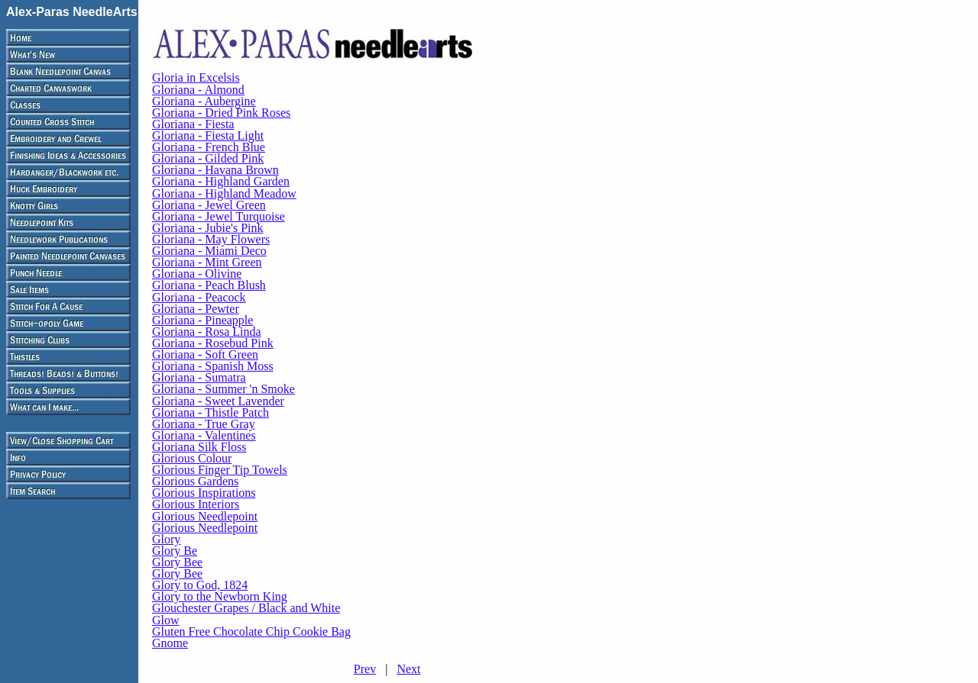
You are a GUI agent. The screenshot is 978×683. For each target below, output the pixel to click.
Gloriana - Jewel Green (209, 204)
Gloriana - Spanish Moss (213, 365)
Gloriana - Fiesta (193, 124)
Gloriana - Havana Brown (215, 169)
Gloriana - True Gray (203, 423)
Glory (166, 539)
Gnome (170, 642)
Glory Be (174, 550)
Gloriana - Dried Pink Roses (221, 112)
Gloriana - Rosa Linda (206, 331)
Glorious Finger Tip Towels (219, 469)
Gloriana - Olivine (196, 273)
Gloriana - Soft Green (205, 354)
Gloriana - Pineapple (202, 320)
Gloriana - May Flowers (211, 239)
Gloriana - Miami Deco (209, 250)
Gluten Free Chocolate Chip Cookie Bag (251, 631)
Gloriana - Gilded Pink (208, 158)
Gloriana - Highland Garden (221, 181)
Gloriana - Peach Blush (209, 285)
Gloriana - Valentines (204, 435)
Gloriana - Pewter (195, 308)
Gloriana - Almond (198, 89)
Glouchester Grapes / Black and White (246, 607)
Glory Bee (177, 562)
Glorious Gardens (195, 481)
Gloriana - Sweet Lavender (218, 401)
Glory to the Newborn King (219, 596)
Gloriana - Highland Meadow (224, 193)
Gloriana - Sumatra (199, 377)
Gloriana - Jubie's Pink (208, 227)
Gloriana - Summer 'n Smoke (223, 388)
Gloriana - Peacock (199, 297)
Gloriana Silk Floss (199, 446)
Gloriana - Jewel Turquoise (218, 216)
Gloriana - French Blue (208, 146)
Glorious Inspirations (204, 492)
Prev (365, 668)
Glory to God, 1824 (200, 584)
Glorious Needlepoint (204, 516)
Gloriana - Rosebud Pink (213, 343)
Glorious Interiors (195, 504)
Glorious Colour (192, 458)
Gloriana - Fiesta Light (208, 135)
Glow (166, 620)
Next (408, 668)
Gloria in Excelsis (196, 77)
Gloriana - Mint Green (207, 262)
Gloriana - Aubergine (204, 101)
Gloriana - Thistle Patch (210, 412)
